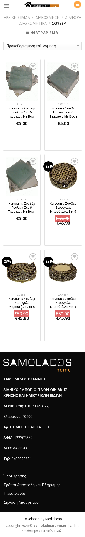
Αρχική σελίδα (17, 17)
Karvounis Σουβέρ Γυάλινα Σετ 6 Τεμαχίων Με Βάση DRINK (22, 112)
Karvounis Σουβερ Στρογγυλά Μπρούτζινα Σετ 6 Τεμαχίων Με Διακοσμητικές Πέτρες (63, 207)
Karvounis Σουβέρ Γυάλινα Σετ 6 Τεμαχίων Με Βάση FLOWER (63, 112)
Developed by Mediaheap (42, 519)
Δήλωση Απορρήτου (21, 502)
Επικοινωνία (14, 493)
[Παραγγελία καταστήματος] (42, 46)
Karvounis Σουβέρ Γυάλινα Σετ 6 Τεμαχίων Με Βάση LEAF (22, 207)
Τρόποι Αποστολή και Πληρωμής (32, 484)
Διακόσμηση (47, 17)
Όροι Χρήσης (14, 475)
